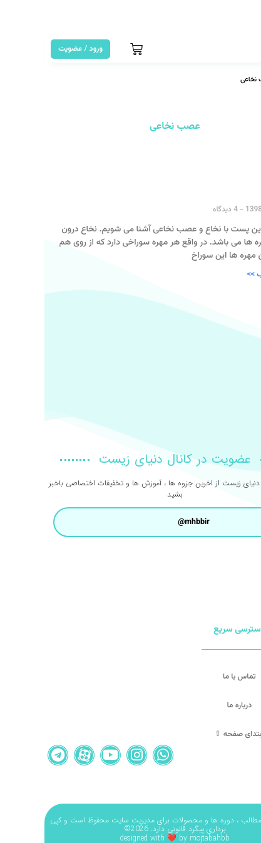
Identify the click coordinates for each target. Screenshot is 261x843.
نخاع (238, 189)
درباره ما (194, 705)
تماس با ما (195, 676)
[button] (244, 49)
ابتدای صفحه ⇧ (194, 734)
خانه (242, 79)
